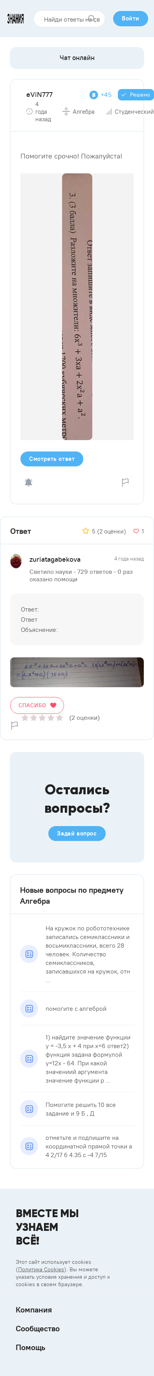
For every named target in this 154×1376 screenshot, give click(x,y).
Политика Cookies (41, 1269)
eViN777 (39, 94)
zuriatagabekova (55, 559)
